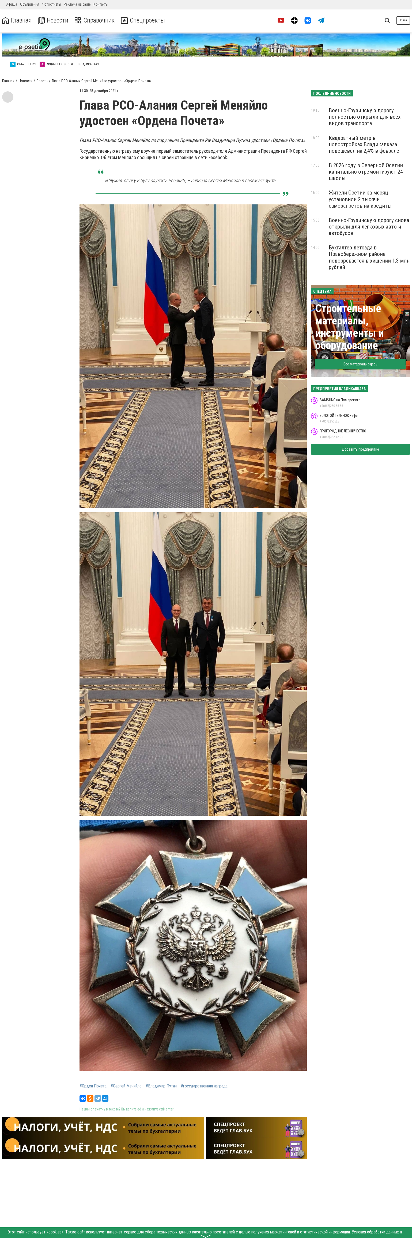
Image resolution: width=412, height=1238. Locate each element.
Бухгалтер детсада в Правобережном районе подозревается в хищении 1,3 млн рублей (369, 257)
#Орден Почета (93, 1086)
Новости (53, 20)
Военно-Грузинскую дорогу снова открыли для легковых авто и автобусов (369, 226)
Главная (17, 20)
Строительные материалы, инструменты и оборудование (349, 327)
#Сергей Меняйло (126, 1086)
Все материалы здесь (360, 364)
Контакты (100, 4)
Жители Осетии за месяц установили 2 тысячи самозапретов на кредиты (360, 199)
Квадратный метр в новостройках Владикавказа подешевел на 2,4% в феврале (364, 144)
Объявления (29, 4)
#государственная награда (204, 1086)
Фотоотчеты (51, 4)
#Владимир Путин (161, 1086)
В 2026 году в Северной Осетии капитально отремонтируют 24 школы (366, 171)
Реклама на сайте (77, 4)
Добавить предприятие (360, 449)
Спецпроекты (143, 20)
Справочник (95, 20)
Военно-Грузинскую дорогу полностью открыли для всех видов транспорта (364, 116)
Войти (403, 20)
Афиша (11, 4)
